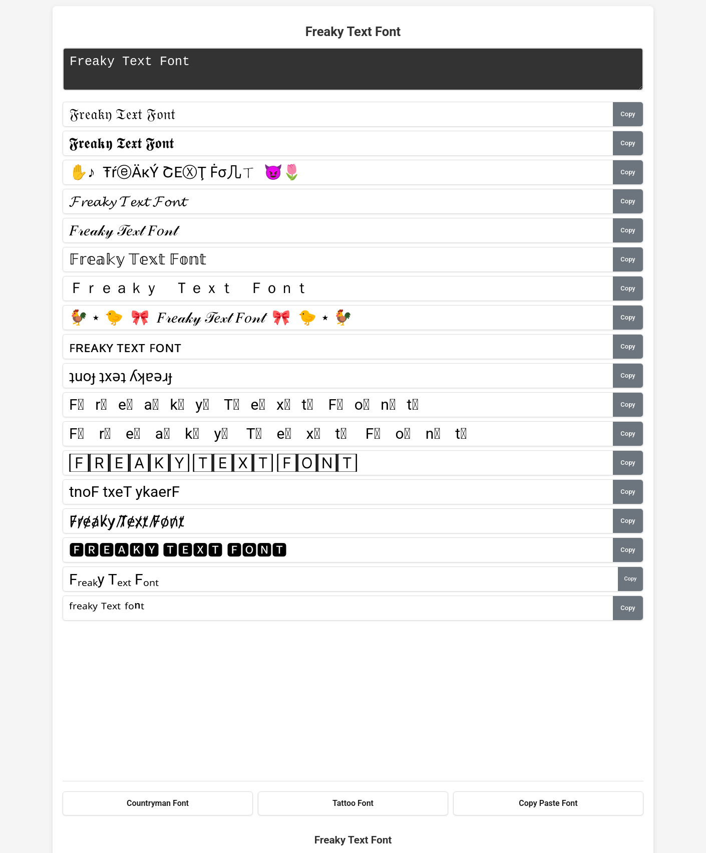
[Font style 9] (338, 352)
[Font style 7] (338, 293)
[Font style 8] (338, 323)
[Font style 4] (338, 206)
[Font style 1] (338, 119)
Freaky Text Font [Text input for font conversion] (353, 72)
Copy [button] (627, 119)
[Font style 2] (338, 148)
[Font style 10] (338, 381)
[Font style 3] (338, 177)
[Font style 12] (338, 439)
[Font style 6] (338, 264)
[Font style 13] (338, 468)
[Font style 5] (338, 235)
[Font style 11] (338, 410)
